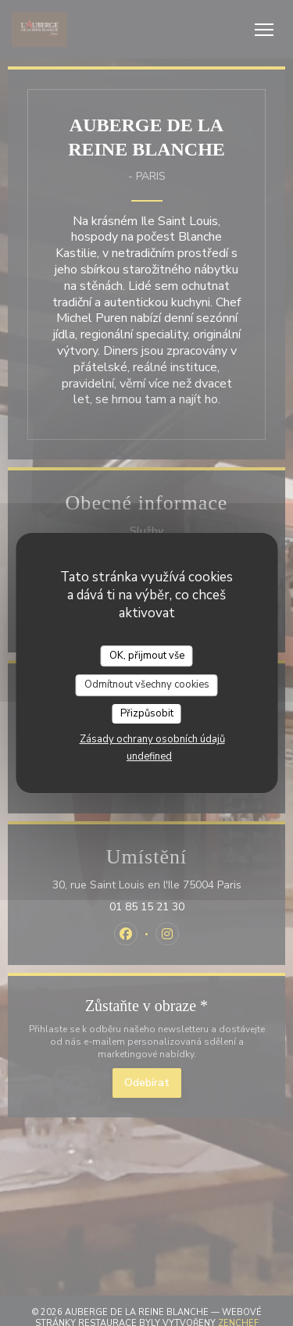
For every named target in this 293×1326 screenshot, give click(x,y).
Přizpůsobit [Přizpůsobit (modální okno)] (146, 713)
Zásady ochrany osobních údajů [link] (152, 739)
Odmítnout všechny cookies (146, 684)
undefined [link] (149, 756)
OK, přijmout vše (146, 656)
